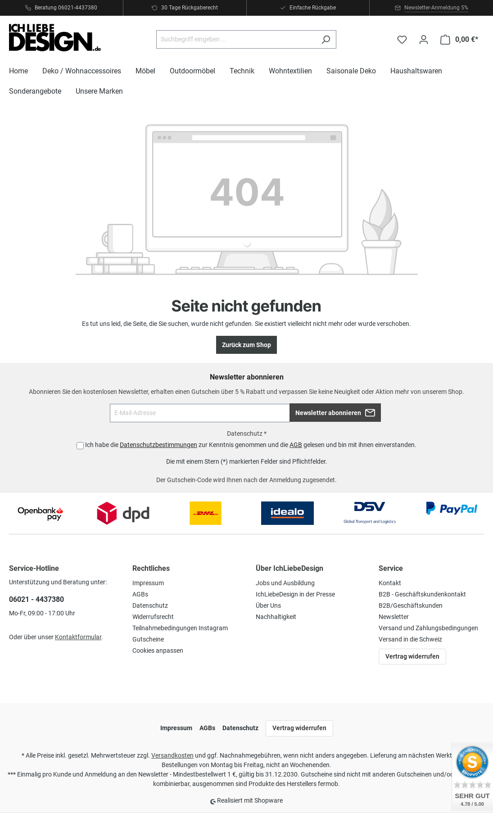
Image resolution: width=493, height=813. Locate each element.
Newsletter (394, 616)
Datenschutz (150, 605)
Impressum (148, 583)
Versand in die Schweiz (410, 639)
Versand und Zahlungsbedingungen (428, 628)
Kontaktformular (78, 637)
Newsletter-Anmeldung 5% (436, 8)
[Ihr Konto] (423, 40)
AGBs (140, 594)
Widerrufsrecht (153, 616)
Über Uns (268, 605)
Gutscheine (148, 639)
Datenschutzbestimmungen (158, 444)
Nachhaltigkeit (276, 616)
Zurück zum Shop (246, 344)
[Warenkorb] (459, 40)
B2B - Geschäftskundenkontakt (422, 594)
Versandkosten (172, 755)
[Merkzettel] (402, 40)
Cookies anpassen (157, 650)
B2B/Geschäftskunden (411, 605)
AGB (295, 444)
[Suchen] (325, 39)
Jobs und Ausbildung (285, 583)
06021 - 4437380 (36, 599)
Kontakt (390, 583)
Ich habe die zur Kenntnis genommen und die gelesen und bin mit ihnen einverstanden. (250, 444)
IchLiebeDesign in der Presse (295, 594)
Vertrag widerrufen (412, 656)
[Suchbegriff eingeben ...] (236, 39)
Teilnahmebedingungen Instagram (180, 628)
